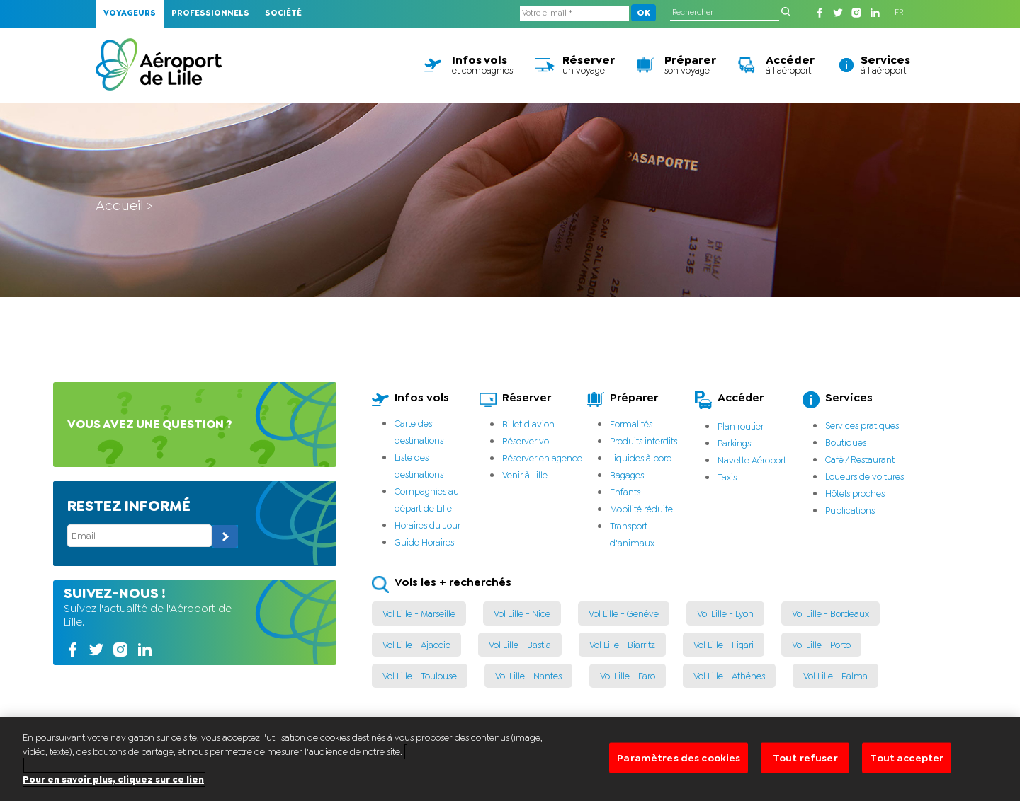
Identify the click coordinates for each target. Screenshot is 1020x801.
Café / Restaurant (860, 460)
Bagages (627, 475)
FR (899, 12)
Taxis (727, 477)
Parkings (734, 443)
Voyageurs (129, 13)
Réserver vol (526, 441)
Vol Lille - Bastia (520, 645)
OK (643, 12)
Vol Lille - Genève (624, 614)
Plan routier (741, 426)
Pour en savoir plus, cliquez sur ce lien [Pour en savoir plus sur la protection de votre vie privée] (113, 793)
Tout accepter (907, 772)
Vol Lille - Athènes (729, 676)
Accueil (120, 205)
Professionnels (210, 13)
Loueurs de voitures (864, 477)
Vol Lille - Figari (723, 645)
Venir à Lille (525, 475)
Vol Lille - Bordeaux (830, 614)
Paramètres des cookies (678, 772)
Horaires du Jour (427, 525)
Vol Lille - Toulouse (419, 676)
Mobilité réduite (641, 509)
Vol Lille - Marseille (418, 614)
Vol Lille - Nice (522, 614)
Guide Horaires (424, 542)
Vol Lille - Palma (835, 676)
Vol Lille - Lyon (725, 614)
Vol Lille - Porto (821, 645)
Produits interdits (643, 441)
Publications (850, 511)
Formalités (631, 424)
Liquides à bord (641, 458)
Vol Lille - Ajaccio (416, 645)
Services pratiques (862, 426)
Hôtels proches (855, 494)
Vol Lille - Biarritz (622, 645)
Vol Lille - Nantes (528, 676)
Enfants (625, 492)
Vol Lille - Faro (627, 676)
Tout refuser (805, 772)
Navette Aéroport (752, 460)
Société (283, 13)
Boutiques (845, 443)
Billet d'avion (528, 424)
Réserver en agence (542, 458)
